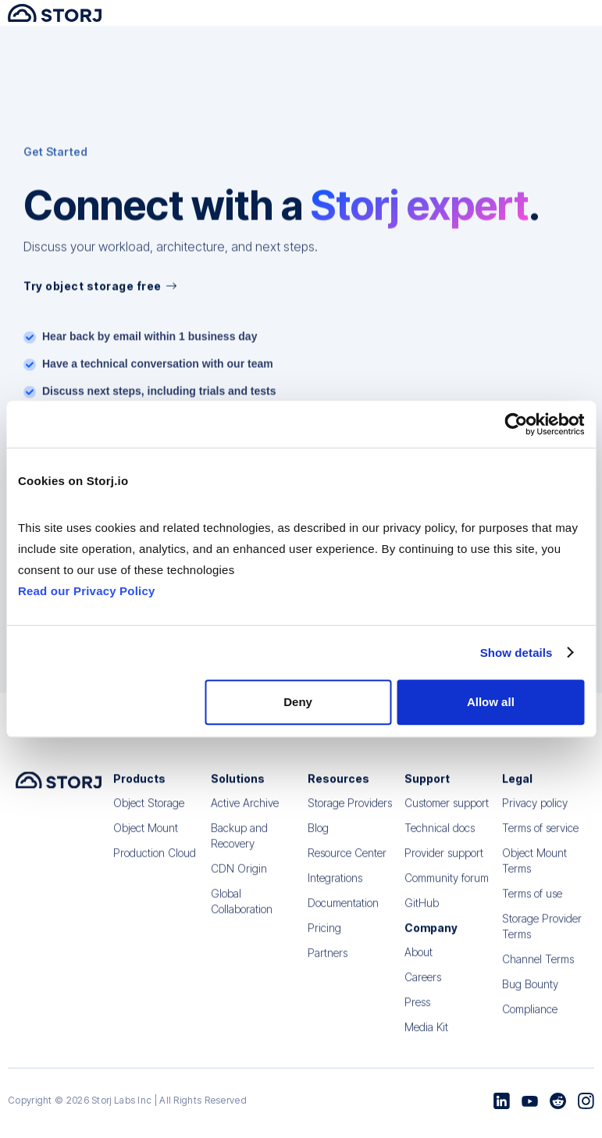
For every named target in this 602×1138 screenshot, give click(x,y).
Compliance (529, 1020)
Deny (297, 701)
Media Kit (426, 1038)
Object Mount (145, 839)
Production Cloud (154, 864)
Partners (327, 964)
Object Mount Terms (534, 872)
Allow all (491, 701)
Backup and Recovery (239, 847)
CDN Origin (239, 879)
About (418, 963)
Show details (516, 652)
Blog (318, 839)
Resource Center (347, 864)
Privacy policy (535, 814)
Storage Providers (350, 814)
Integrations (335, 889)
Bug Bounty (530, 995)
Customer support (446, 814)
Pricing (324, 939)
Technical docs (439, 839)
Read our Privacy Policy (86, 591)
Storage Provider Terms (542, 937)
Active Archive (245, 814)
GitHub (421, 914)
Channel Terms (538, 970)
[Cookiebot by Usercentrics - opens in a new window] (515, 424)
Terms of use (532, 904)
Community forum (446, 889)
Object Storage (148, 814)
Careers (422, 988)
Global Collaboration (242, 912)
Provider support (443, 864)
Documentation (343, 914)
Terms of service (540, 839)
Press (417, 1013)
